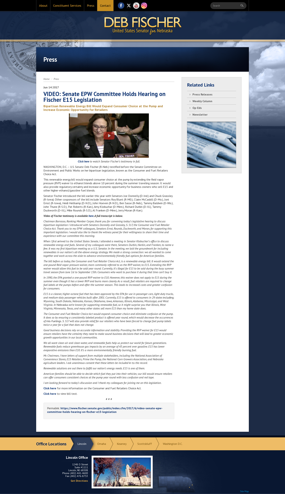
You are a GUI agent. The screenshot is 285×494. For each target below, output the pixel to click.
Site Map (244, 491)
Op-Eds (197, 108)
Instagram (144, 6)
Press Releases (202, 94)
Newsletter (200, 114)
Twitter (129, 6)
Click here (84, 161)
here (91, 216)
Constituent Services (67, 5)
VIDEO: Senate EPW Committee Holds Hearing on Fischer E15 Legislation (104, 96)
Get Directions (79, 480)
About (43, 5)
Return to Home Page (142, 25)
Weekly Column (202, 101)
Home (46, 79)
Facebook (121, 6)
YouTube (136, 6)
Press (90, 5)
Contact (105, 5)
